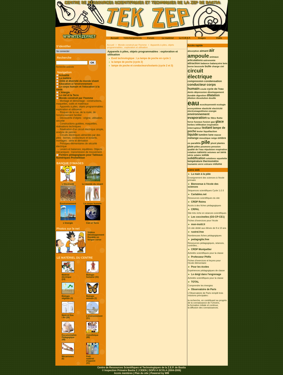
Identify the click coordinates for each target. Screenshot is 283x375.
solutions (211, 158)
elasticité (206, 108)
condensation (213, 81)
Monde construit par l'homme (76, 98)
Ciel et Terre (92, 223)
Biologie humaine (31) (92, 276)
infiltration (201, 124)
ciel (222, 66)
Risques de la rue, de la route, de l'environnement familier (76, 114)
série (190, 155)
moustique (205, 138)
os (189, 143)
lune (211, 134)
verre (200, 164)
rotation (192, 152)
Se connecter (63, 51)
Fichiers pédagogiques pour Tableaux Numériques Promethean (79, 156)
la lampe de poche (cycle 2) (127, 62)
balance (205, 63)
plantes (221, 143)
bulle (208, 66)
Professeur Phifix (201, 256)
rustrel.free (197, 231)
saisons (202, 152)
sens (223, 152)
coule (203, 89)
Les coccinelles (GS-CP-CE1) (208, 216)
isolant (207, 127)
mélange (193, 137)
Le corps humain (92, 203)
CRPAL (195, 209)
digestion (201, 95)
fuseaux (198, 122)
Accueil (114, 38)
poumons (206, 146)
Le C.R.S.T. (185, 38)
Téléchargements (133, 38)
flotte (220, 118)
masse (217, 135)
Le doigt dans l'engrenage (206, 274)
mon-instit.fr (198, 224)
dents (191, 92)
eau (193, 103)
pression (216, 146)
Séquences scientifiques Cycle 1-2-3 (206, 190)
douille (212, 98)
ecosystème (194, 108)
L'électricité (68, 184)
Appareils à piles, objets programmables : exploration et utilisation (80, 108)
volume (217, 164)
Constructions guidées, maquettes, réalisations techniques (76, 125)
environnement (199, 114)
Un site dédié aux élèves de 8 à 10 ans (207, 228)
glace (219, 121)
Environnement (68, 203)
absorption (193, 51)
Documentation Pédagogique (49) (69, 337)
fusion (206, 121)
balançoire (216, 63)
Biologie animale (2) (91, 297)
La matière (65, 78)
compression (195, 81)
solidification (197, 158)
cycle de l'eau (215, 89)
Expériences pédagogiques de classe (206, 270)
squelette (221, 158)
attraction (194, 63)
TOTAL (195, 281)
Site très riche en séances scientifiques (207, 213)
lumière (203, 134)
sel (218, 152)
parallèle (196, 143)
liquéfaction (210, 131)
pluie (191, 146)
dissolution (202, 98)
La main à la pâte (201, 174)
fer (208, 118)
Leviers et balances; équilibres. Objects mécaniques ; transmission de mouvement (79, 150)
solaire (197, 155)
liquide (193, 134)
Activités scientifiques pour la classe (205, 253)
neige (214, 138)
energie (212, 111)
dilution (192, 98)
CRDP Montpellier (201, 249)
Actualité (62, 75)
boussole (199, 66)
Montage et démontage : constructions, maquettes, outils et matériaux (79, 102)
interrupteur (194, 127)
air (211, 50)
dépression (200, 92)
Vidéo (219, 38)
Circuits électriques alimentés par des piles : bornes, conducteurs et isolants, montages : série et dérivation (78, 138)
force (191, 121)
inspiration (212, 124)
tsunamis (192, 164)
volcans (208, 164)
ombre (222, 137)
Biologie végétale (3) (67, 297)
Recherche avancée (65, 67)
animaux (214, 57)
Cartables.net (199, 194)
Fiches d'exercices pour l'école (203, 220)
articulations (195, 60)
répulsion (209, 149)
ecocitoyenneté (208, 104)
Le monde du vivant (92, 184)
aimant (204, 50)
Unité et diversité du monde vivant (79, 81)
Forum (150, 38)
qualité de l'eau (196, 149)
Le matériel (168, 38)
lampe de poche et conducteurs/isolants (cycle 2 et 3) (142, 65)
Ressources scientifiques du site (204, 198)
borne (191, 66)
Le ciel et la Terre (69, 95)
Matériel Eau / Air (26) (68, 316)
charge (216, 66)
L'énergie (63, 92)
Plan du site (141, 373)
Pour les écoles (200, 266)
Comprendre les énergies (200, 285)
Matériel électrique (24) (66, 277)
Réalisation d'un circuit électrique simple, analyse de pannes (80, 131)
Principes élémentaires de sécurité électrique (76, 145)
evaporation (197, 118)
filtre (213, 118)
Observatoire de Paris (203, 289)
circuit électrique (200, 73)
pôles (197, 146)
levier (200, 131)
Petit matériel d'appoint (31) (90, 359)
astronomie (209, 60)
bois (225, 63)
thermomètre (210, 161)
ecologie (221, 104)
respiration (221, 149)
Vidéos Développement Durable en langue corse (96, 236)
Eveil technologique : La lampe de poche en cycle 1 (141, 58)
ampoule (198, 56)
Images (202, 38)
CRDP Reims (198, 201)
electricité (217, 108)
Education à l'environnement (75, 83)
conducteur (197, 84)
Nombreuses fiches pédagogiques (205, 235)
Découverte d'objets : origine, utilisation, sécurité (79, 119)
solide (205, 155)
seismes (211, 152)
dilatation (213, 95)
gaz (213, 121)
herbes (191, 124)
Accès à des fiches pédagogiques (204, 205)
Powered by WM (159, 373)
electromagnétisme (198, 111)
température (195, 161)
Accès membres (123, 373)
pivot (213, 143)
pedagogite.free (200, 239)
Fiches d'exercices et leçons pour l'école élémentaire (204, 261)
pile (205, 142)
